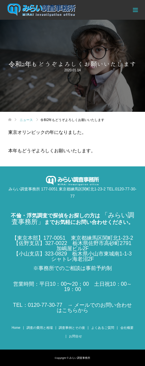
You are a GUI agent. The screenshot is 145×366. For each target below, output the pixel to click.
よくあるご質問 (102, 327)
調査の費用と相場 (40, 327)
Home (15, 327)
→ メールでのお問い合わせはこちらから (94, 307)
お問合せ (75, 336)
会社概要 (127, 327)
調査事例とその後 (72, 327)
